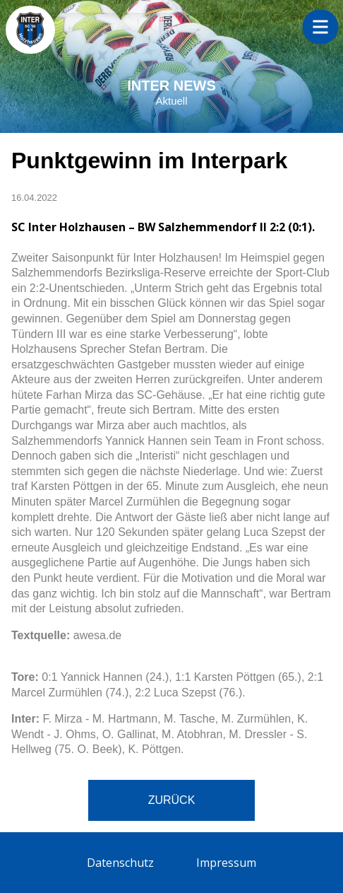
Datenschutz (120, 862)
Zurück (171, 800)
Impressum (226, 862)
